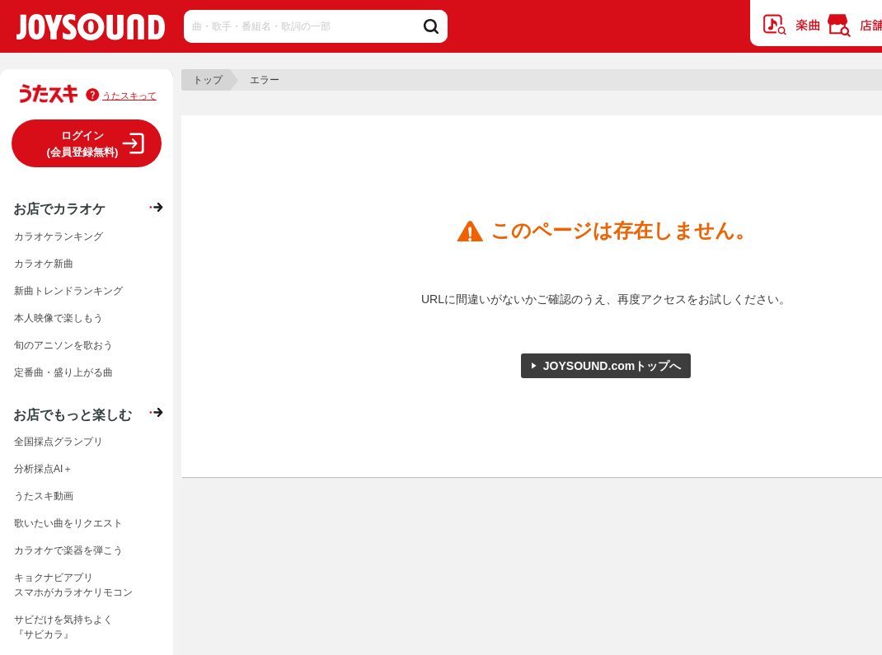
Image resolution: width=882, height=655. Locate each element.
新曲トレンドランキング (68, 291)
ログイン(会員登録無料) (83, 143)
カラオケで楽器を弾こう (68, 550)
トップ (208, 80)
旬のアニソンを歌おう (63, 345)
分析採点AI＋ (43, 469)
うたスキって (129, 96)
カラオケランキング (58, 236)
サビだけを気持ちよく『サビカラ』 (63, 627)
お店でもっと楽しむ (72, 414)
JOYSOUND (90, 30)
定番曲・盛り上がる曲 (63, 372)
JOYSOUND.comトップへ (612, 365)
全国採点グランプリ (58, 441)
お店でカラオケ (59, 208)
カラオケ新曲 (43, 263)
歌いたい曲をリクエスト (68, 523)
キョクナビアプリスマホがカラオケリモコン (73, 585)
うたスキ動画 (43, 496)
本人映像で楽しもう (58, 318)
